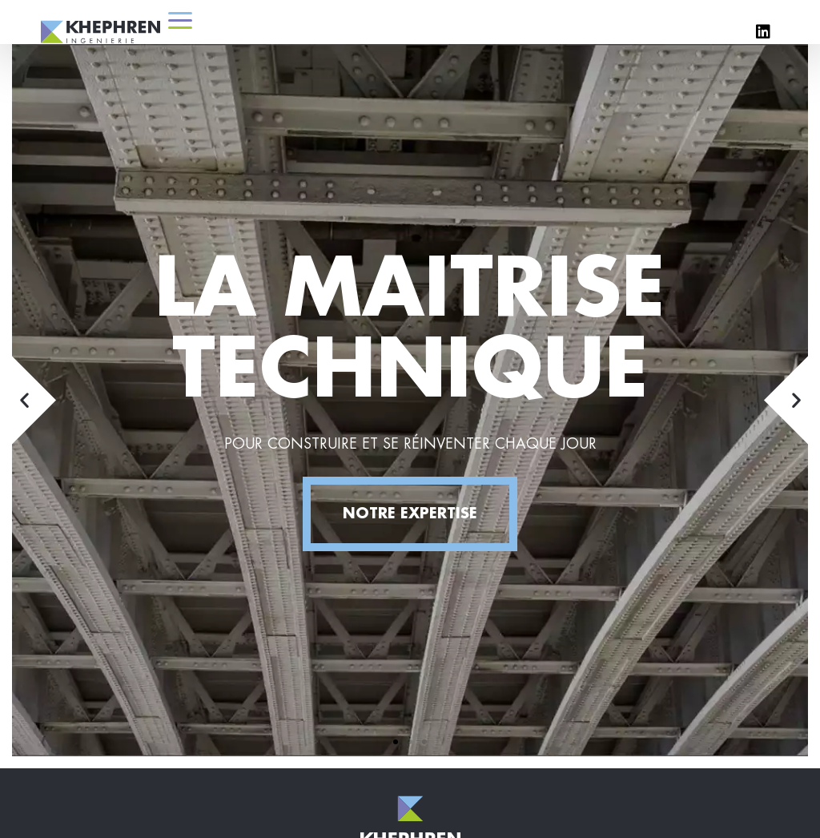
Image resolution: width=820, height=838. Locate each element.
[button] (395, 741)
